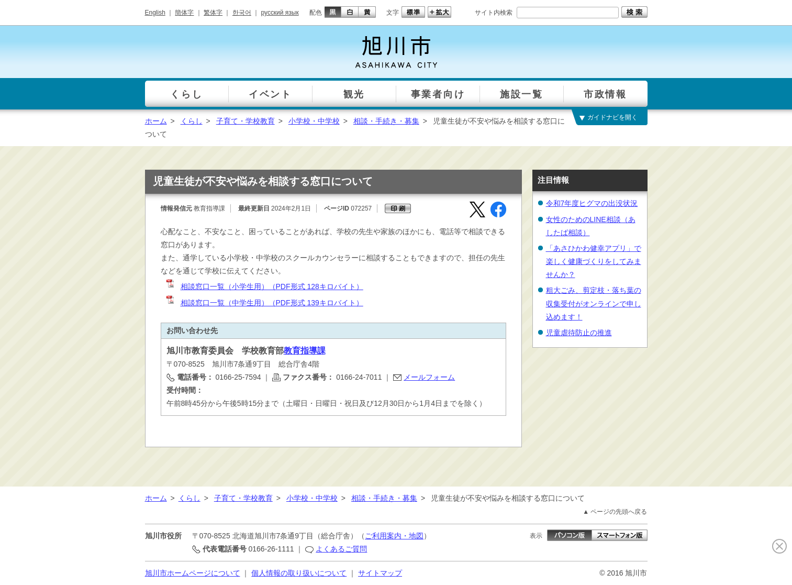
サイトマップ (380, 573)
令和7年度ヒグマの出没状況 (592, 203)
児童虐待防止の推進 (579, 332)
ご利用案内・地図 (394, 536)
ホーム (156, 121)
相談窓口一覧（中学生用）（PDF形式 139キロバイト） (264, 303)
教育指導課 (305, 350)
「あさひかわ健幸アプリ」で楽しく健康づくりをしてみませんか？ (593, 261)
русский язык (280, 12)
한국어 (241, 12)
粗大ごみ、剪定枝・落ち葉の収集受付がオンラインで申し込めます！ (593, 303)
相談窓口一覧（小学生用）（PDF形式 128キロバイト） (264, 286)
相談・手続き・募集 (386, 121)
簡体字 (184, 12)
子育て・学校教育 (245, 121)
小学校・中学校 (314, 121)
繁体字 (213, 12)
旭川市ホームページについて (192, 573)
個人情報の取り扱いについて (299, 573)
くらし (192, 121)
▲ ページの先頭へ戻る (615, 511)
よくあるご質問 (341, 549)
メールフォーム (429, 377)
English (155, 12)
